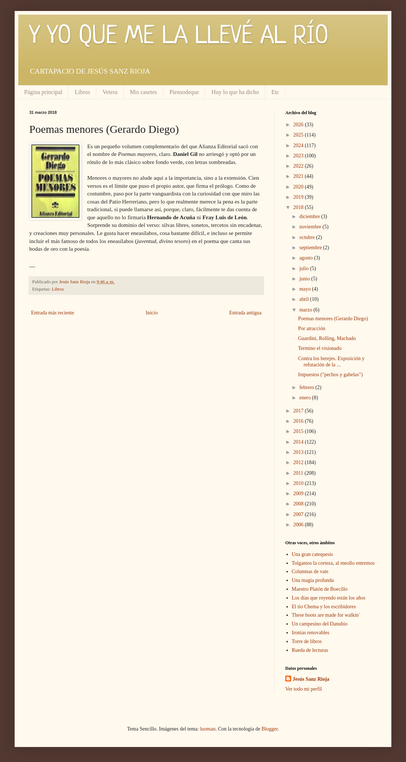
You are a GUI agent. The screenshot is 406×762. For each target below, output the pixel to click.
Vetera (109, 92)
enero (305, 397)
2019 (299, 197)
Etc (275, 92)
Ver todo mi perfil (303, 689)
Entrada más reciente (52, 312)
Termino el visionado (320, 348)
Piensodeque (184, 92)
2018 (299, 207)
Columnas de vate (310, 571)
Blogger (270, 729)
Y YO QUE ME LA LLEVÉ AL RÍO (178, 36)
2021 (299, 176)
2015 (299, 431)
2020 (299, 187)
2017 (299, 411)
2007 (299, 514)
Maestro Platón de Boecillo (320, 589)
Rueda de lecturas (310, 650)
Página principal (43, 92)
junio (305, 278)
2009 (299, 493)
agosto (306, 258)
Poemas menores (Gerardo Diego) (333, 318)
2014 (299, 442)
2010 (299, 483)
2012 (299, 462)
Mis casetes (143, 92)
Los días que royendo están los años (328, 598)
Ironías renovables (311, 632)
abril (304, 299)
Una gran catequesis (312, 554)
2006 (299, 524)
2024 (299, 145)
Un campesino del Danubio (320, 624)
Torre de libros (307, 641)
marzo (306, 310)
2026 (299, 124)
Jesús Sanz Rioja (311, 679)
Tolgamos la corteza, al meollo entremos (333, 563)
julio (304, 268)
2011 (299, 473)
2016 (299, 421)
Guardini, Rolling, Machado (327, 338)
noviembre (310, 226)
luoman (207, 729)
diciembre (310, 216)
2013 (299, 452)
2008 (299, 504)
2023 (299, 155)
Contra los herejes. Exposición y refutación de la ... (331, 361)
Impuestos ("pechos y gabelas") (330, 374)
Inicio (152, 312)
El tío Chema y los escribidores (324, 606)
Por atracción (311, 328)
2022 (299, 166)
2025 (299, 135)
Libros (82, 92)
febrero (307, 387)
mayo (305, 289)
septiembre (311, 247)
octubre (307, 237)
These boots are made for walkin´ (326, 615)
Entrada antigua (245, 312)
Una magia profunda (313, 580)
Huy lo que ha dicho (235, 92)
